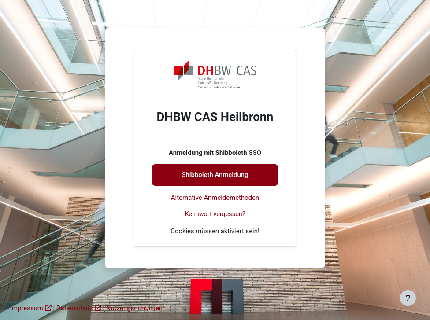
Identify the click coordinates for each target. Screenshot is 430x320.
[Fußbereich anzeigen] (408, 298)
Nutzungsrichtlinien (134, 308)
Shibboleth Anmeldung (215, 175)
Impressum (26, 308)
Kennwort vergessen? (215, 214)
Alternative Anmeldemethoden (215, 198)
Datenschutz (74, 308)
